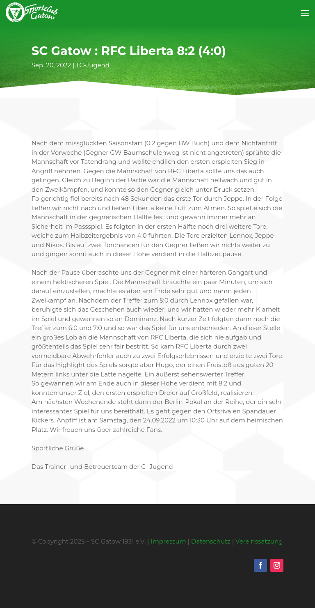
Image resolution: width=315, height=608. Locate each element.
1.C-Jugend (93, 65)
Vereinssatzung (259, 541)
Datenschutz (211, 541)
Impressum (168, 541)
